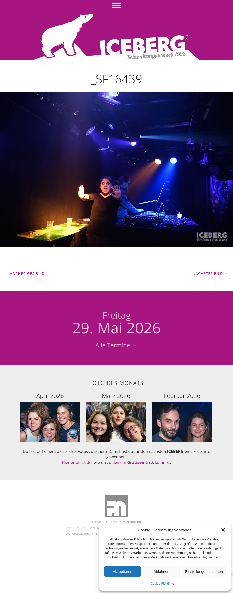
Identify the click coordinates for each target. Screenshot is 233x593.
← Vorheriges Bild (25, 273)
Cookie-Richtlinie (162, 583)
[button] (223, 529)
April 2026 (50, 395)
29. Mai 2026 (116, 323)
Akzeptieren (122, 571)
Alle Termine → (116, 345)
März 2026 (116, 395)
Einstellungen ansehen (204, 571)
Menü (116, 6)
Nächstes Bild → (210, 273)
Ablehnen (161, 571)
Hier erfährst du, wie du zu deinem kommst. (116, 462)
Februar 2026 (182, 395)
